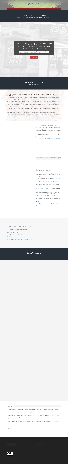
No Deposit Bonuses (18, 325)
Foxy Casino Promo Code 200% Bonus (53, 323)
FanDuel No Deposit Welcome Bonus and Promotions (14, 383)
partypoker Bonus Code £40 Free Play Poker (33, 282)
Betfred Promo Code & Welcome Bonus (32, 371)
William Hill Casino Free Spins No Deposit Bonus (14, 322)
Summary (10, 412)
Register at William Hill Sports (41, 174)
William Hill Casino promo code (23, 245)
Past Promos (18, 462)
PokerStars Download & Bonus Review (34, 309)
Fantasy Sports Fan (13, 385)
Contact (43, 462)
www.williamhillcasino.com (41, 202)
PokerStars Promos (17, 355)
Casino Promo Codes (14, 292)
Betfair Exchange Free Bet (52, 389)
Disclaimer (39, 462)
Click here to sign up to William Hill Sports (43, 194)
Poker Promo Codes (34, 375)
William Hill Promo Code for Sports (33, 338)
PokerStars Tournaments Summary (13, 351)
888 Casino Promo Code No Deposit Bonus (52, 356)
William (10, 290)
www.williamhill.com (55, 205)
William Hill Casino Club (40, 201)
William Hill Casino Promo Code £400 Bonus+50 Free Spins (15, 288)
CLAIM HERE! (34, 62)
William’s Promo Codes (11, 462)
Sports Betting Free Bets (34, 342)
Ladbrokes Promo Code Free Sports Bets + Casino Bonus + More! (52, 289)
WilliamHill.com (54, 184)
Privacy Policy (33, 462)
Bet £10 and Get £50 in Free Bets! (34, 49)
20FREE (58, 134)
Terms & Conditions (25, 462)
